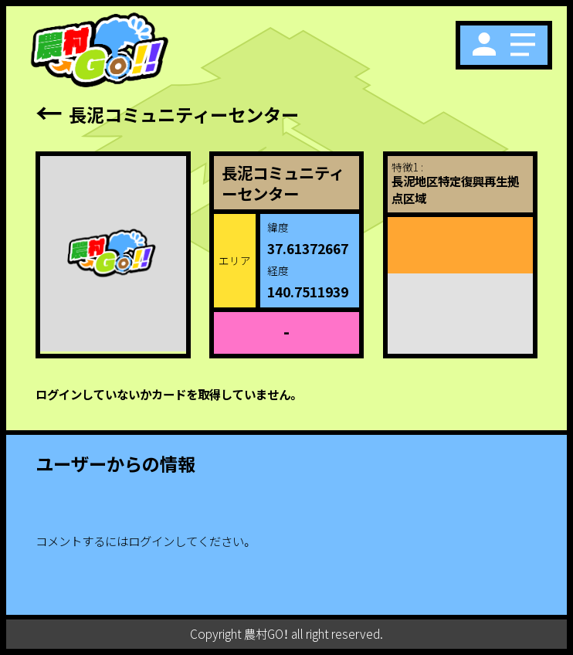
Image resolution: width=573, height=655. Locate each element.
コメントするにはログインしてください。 (144, 540)
